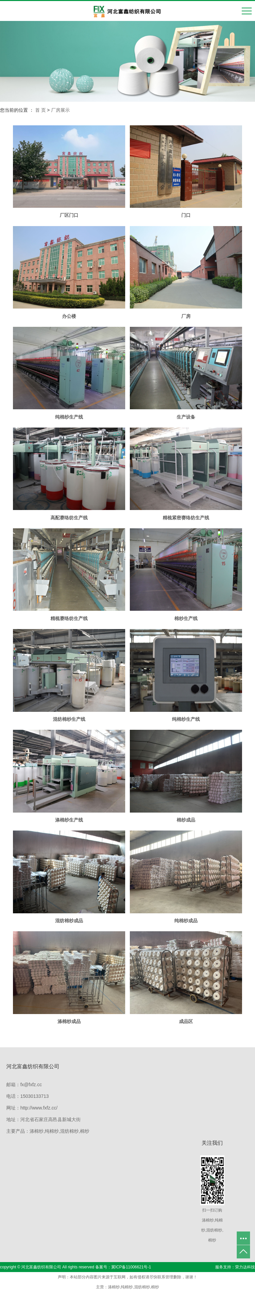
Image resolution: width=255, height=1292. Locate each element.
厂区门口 (69, 215)
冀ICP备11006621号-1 (131, 1267)
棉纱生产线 (186, 618)
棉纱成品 (186, 820)
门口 (186, 215)
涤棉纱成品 (69, 1021)
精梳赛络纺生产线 (69, 618)
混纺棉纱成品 (69, 920)
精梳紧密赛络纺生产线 (186, 517)
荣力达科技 (245, 1267)
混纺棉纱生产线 (69, 719)
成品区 (186, 1021)
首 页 (40, 110)
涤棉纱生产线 (69, 820)
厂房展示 (60, 110)
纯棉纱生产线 (69, 417)
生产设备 (186, 417)
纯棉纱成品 (186, 920)
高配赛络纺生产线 (69, 517)
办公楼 (69, 316)
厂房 (186, 316)
